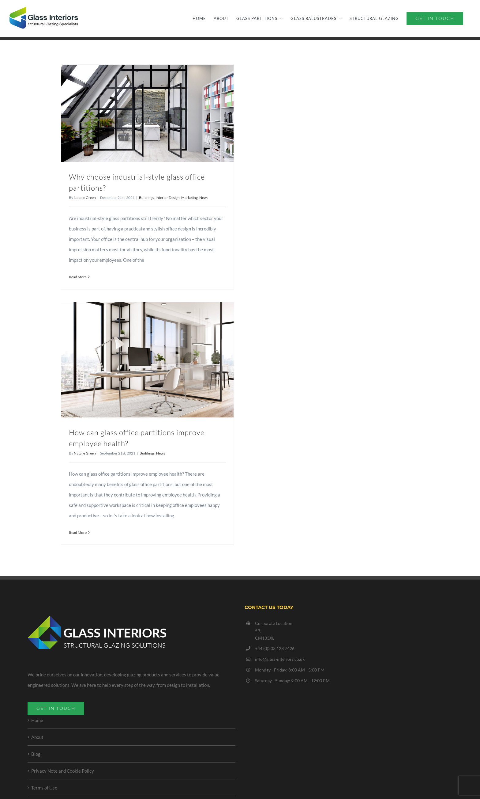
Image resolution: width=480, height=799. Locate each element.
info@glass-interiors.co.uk (280, 659)
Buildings (146, 197)
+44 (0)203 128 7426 (274, 648)
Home (37, 720)
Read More (78, 277)
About (37, 737)
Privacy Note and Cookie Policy (62, 771)
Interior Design (168, 197)
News (203, 197)
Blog (35, 754)
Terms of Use (44, 787)
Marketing (189, 197)
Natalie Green (85, 197)
